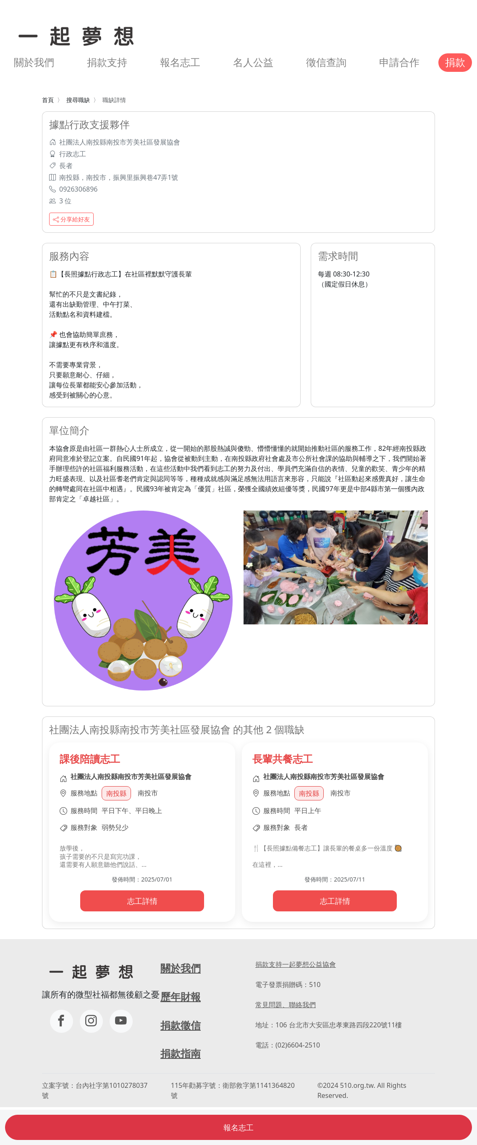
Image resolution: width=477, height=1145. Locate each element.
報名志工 (180, 62)
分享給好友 (71, 219)
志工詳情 (142, 901)
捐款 (455, 62)
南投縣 (116, 793)
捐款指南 (180, 1053)
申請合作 (399, 62)
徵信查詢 (326, 62)
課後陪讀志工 (90, 759)
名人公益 (253, 62)
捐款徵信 (180, 1025)
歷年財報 (180, 996)
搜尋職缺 (78, 100)
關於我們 (34, 62)
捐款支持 (107, 62)
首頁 (48, 100)
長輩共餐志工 (282, 759)
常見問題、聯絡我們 (285, 1004)
